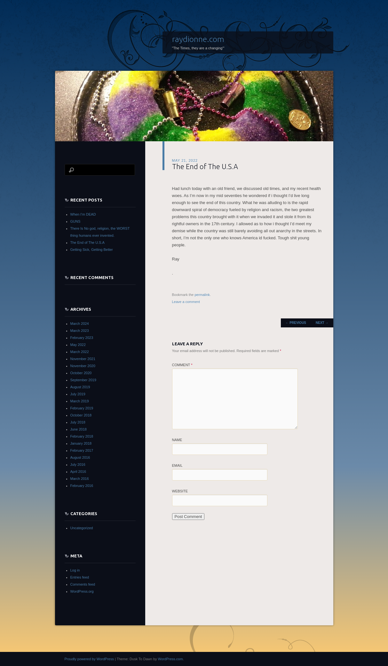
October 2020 (81, 373)
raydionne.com (198, 39)
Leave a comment (186, 302)
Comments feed (82, 584)
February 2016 (81, 486)
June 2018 (78, 429)
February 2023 (81, 338)
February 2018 (81, 436)
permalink (202, 295)
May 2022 (78, 345)
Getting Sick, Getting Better (91, 249)
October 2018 (81, 415)
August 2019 (80, 387)
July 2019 (77, 394)
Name (177, 440)
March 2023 (79, 331)
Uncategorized (81, 528)
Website (180, 491)
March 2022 (79, 352)
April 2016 (78, 471)
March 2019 (79, 401)
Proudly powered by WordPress (89, 659)
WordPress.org (82, 591)
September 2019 (83, 380)
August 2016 (80, 457)
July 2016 (77, 464)
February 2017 (81, 450)
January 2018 (81, 443)
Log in (75, 570)
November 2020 (82, 366)
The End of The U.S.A (87, 242)
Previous (296, 323)
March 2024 (79, 323)
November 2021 (82, 359)
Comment (182, 365)
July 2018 (77, 422)
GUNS (75, 221)
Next (322, 323)
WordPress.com (170, 659)
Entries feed (79, 577)
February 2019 (81, 408)
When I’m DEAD (83, 214)
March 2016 (79, 479)
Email (177, 465)
